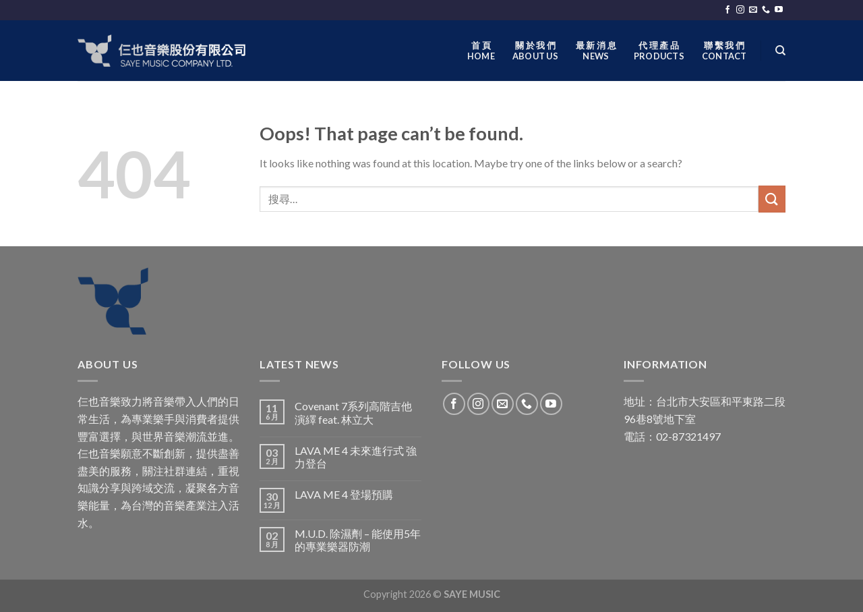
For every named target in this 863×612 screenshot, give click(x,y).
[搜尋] (780, 50)
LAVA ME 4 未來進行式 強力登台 (356, 457)
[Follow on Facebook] (727, 10)
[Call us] (766, 10)
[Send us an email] (753, 10)
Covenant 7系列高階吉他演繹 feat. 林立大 (353, 412)
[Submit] (771, 199)
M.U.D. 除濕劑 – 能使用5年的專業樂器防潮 (358, 540)
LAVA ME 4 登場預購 (344, 494)
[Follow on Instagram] (740, 10)
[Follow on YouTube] (779, 10)
